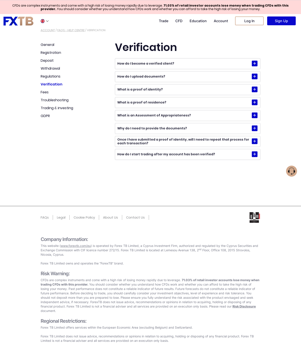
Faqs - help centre (71, 30)
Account (221, 21)
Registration (51, 52)
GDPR (45, 115)
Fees (45, 92)
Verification (51, 84)
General (47, 44)
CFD (179, 21)
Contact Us (135, 217)
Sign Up (281, 21)
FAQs (45, 217)
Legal (61, 217)
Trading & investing (57, 107)
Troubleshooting (55, 100)
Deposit (47, 60)
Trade (163, 21)
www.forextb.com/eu (76, 246)
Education (198, 21)
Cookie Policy (84, 217)
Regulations (50, 76)
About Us (110, 217)
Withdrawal (50, 68)
